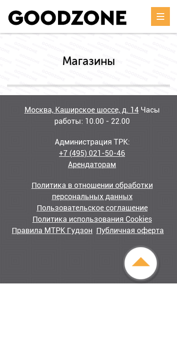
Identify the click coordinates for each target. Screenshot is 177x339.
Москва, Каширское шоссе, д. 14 (82, 109)
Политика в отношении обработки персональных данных (92, 191)
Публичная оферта (130, 230)
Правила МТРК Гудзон (52, 230)
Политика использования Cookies (92, 219)
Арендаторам (92, 164)
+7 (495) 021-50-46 (92, 153)
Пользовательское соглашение (92, 207)
